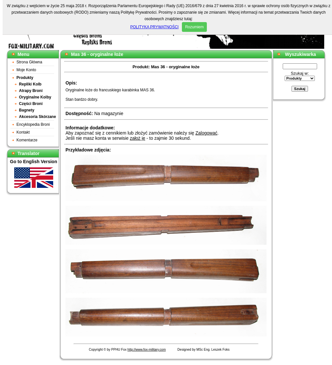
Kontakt (23, 132)
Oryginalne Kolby (35, 97)
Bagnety (26, 110)
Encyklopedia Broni (33, 124)
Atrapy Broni (31, 90)
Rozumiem (194, 27)
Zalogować (207, 133)
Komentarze (27, 140)
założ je (137, 138)
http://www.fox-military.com (146, 349)
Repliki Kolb (30, 84)
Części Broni (31, 103)
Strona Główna (29, 62)
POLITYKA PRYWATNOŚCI (154, 27)
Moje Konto (26, 70)
